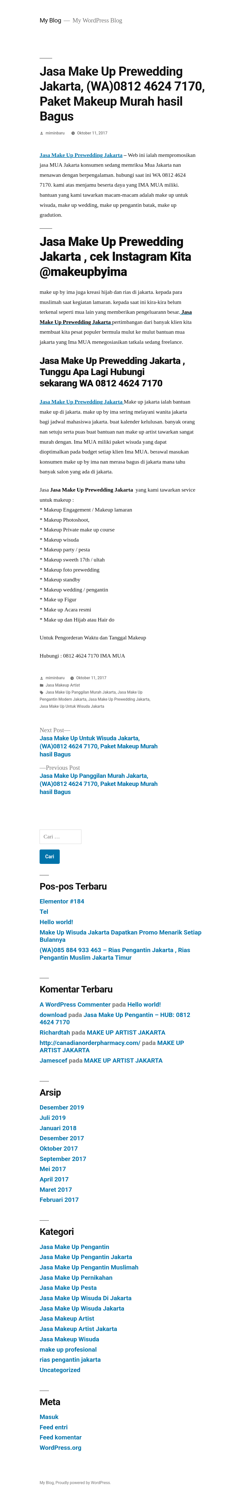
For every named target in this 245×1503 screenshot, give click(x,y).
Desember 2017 (62, 1138)
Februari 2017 (59, 1199)
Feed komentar (61, 1437)
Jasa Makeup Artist (63, 685)
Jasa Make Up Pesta (68, 1287)
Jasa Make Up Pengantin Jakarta (86, 1257)
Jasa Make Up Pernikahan (76, 1277)
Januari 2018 (58, 1128)
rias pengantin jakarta (70, 1359)
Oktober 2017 (59, 1148)
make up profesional (68, 1349)
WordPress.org (60, 1447)
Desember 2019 (62, 1107)
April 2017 (54, 1179)
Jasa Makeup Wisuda (69, 1339)
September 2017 (63, 1158)
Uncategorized (60, 1370)
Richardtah (55, 1032)
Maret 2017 (56, 1189)
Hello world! (56, 922)
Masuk (49, 1417)
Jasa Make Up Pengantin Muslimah (89, 1267)
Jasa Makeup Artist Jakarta (78, 1328)
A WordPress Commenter (75, 1004)
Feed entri (54, 1427)
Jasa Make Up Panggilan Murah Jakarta (81, 692)
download (53, 1014)
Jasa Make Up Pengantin (74, 1247)
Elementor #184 (62, 901)
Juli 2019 (53, 1117)
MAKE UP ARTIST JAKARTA (126, 1032)
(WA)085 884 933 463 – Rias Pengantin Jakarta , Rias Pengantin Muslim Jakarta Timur (115, 953)
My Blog (50, 20)
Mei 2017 (53, 1169)
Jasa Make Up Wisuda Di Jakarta (86, 1298)
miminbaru (55, 133)
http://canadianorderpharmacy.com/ (90, 1042)
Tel (44, 911)
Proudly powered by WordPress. (83, 1482)
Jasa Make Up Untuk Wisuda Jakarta (72, 706)
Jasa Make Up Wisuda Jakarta (82, 1308)
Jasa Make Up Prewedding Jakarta (81, 155)
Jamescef (53, 1060)
